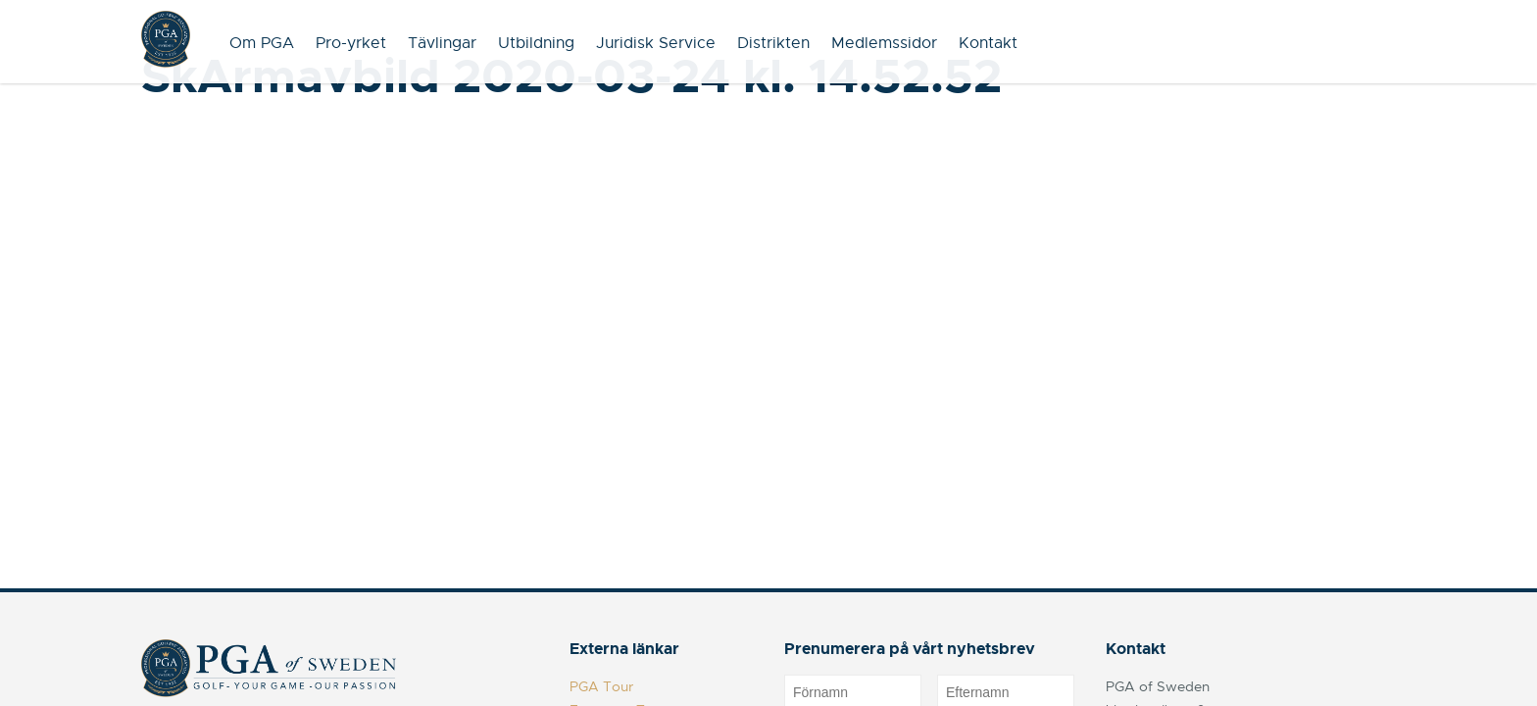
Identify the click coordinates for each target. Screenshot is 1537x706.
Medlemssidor (884, 43)
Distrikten (773, 43)
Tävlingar (442, 43)
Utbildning (536, 43)
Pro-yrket (351, 43)
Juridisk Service (656, 43)
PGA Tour (601, 686)
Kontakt (988, 43)
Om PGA (261, 43)
